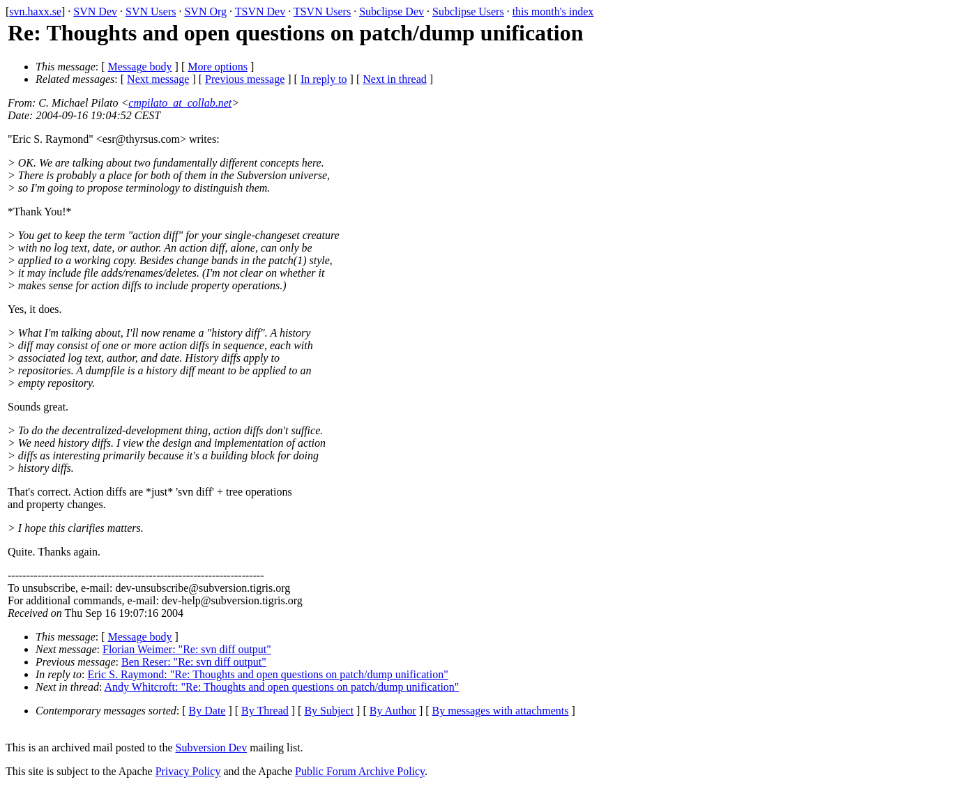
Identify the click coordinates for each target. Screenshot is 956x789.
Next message (158, 79)
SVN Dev (95, 11)
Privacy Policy (188, 771)
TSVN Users (322, 11)
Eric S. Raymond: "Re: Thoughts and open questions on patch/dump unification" (268, 674)
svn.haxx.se (35, 11)
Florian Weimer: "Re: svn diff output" (187, 649)
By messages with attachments (500, 711)
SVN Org (205, 11)
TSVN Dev (260, 11)
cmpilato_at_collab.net (180, 103)
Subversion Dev (212, 747)
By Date (207, 711)
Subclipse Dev (391, 11)
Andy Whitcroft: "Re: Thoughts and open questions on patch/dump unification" (282, 687)
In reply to (324, 79)
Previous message (244, 79)
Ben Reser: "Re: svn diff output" (193, 662)
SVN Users (151, 11)
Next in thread (395, 79)
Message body (140, 66)
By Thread (265, 711)
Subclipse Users (468, 11)
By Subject (329, 711)
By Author (393, 711)
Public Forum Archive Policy (360, 771)
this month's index (553, 11)
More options (218, 66)
